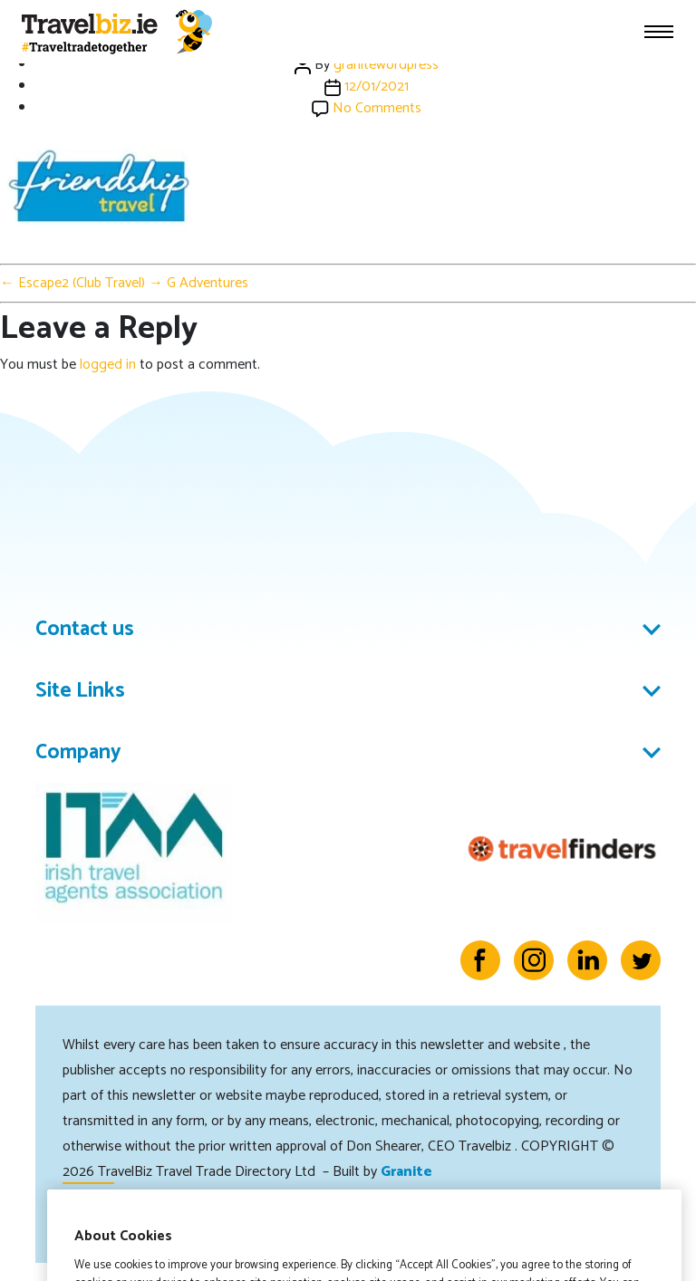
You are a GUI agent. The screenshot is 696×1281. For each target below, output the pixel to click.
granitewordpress (386, 65)
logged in (108, 364)
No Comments (377, 108)
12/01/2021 (376, 86)
